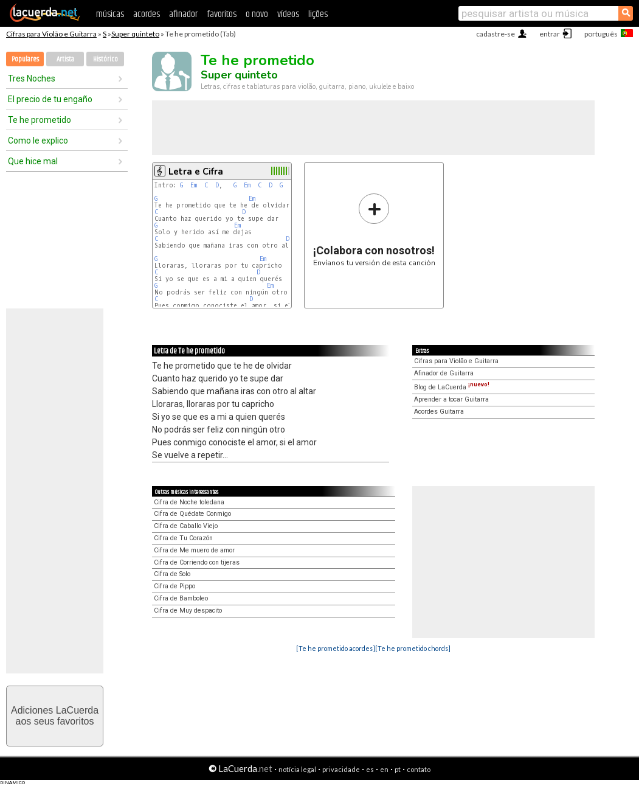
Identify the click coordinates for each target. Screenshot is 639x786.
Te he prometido (39, 120)
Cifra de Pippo (174, 586)
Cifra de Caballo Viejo (186, 526)
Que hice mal (33, 161)
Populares (25, 59)
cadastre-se (495, 33)
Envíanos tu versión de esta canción (374, 230)
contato (418, 769)
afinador (183, 14)
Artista (65, 59)
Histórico (105, 59)
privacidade (341, 769)
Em (193, 185)
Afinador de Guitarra (444, 373)
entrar (549, 33)
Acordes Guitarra (439, 412)
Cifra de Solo (172, 574)
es (370, 769)
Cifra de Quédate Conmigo (192, 514)
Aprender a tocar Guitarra (451, 399)
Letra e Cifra (195, 171)
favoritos (222, 14)
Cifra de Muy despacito (188, 610)
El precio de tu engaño (50, 99)
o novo (257, 14)
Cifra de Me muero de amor (194, 550)
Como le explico (38, 140)
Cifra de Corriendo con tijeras (197, 562)
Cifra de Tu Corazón (183, 538)
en (384, 769)
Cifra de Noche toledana (189, 502)
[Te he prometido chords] (413, 648)
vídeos (288, 14)
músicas (110, 14)
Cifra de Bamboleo (181, 598)
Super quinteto (135, 33)
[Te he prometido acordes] (335, 648)
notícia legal (297, 769)
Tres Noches (31, 78)
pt (398, 769)
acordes (146, 14)
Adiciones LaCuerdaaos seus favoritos (54, 715)
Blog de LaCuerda (451, 387)
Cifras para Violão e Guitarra (51, 33)
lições (318, 14)
